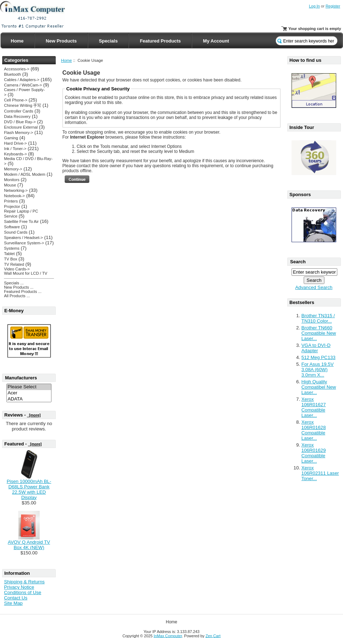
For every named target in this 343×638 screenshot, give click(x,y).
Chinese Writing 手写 (22, 105)
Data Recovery (17, 116)
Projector (12, 206)
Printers (11, 201)
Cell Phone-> (15, 100)
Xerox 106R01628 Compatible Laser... (314, 430)
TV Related (14, 264)
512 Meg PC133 (318, 357)
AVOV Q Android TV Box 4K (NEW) (29, 544)
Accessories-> (16, 69)
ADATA (29, 399)
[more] (34, 415)
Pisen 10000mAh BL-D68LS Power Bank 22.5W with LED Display (29, 489)
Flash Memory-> (18, 132)
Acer (29, 393)
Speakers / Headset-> (23, 237)
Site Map (13, 603)
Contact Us (15, 597)
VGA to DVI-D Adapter (316, 348)
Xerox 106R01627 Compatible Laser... (314, 407)
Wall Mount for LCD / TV (25, 273)
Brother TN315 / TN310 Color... (318, 318)
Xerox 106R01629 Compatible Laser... (314, 453)
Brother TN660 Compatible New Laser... (319, 333)
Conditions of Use (22, 592)
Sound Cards (15, 232)
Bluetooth (12, 74)
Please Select (29, 387)
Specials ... (14, 283)
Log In (314, 6)
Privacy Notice (19, 587)
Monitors (11, 180)
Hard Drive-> (15, 143)
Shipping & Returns (24, 581)
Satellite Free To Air (21, 221)
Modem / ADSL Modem (24, 174)
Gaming (11, 138)
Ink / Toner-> (15, 148)
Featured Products (160, 41)
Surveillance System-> (24, 243)
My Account (216, 41)
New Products (61, 41)
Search (297, 261)
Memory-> (13, 169)
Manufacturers (21, 377)
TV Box (10, 259)
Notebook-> (14, 196)
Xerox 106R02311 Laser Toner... (320, 473)
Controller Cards (18, 111)
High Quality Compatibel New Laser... (319, 387)
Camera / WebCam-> (23, 85)
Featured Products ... (22, 291)
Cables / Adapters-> (21, 80)
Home (17, 41)
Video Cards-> (17, 269)
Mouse (10, 185)
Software (12, 227)
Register (332, 6)
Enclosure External (21, 127)
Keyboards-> (15, 154)
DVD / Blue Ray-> (20, 122)
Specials (108, 41)
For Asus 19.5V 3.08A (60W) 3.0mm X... (318, 370)
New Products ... (18, 287)
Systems (11, 248)
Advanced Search (313, 287)
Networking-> (16, 190)
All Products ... (17, 296)
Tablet (9, 253)
